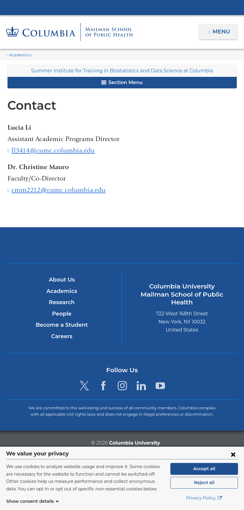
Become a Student (61, 325)
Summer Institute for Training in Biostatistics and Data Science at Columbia (122, 70)
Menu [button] (222, 32)
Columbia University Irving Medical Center (122, 7)
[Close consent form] (233, 454)
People (62, 314)
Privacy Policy (204, 498)
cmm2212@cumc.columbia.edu (58, 190)
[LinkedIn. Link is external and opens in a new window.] (141, 386)
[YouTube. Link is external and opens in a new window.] (161, 386)
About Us (62, 280)
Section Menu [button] (122, 82)
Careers (62, 336)
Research (61, 302)
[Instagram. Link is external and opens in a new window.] (122, 386)
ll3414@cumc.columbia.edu (53, 150)
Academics (19, 55)
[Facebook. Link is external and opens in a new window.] (103, 386)
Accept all (204, 468)
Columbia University (134, 442)
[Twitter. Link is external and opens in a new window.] (84, 386)
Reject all (204, 482)
